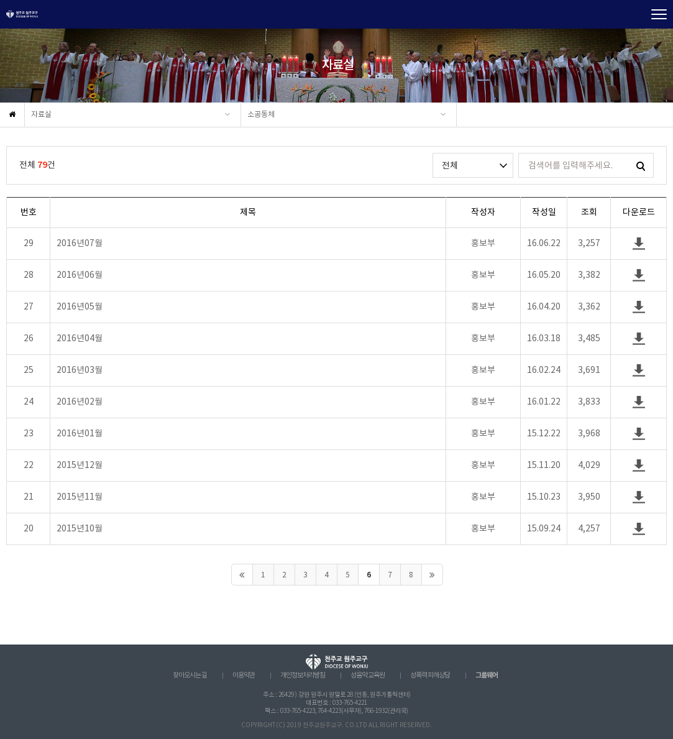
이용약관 (243, 675)
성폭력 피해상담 (430, 675)
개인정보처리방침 (302, 675)
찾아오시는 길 (190, 675)
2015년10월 (80, 529)
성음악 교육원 (367, 675)
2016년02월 (80, 402)
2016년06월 (80, 275)
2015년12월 (80, 465)
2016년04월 (80, 339)
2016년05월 (80, 307)
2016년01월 (80, 434)
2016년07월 (80, 244)
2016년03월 (80, 370)
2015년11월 (80, 497)
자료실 (41, 115)
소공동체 (261, 115)
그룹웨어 (486, 675)
